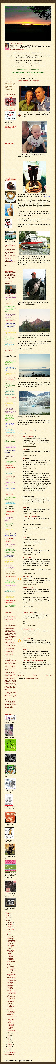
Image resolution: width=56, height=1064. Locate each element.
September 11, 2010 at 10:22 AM (29, 608)
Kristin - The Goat (28, 587)
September (10, 928)
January (10, 1046)
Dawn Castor (27, 638)
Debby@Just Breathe (29, 629)
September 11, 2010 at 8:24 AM (29, 584)
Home (35, 675)
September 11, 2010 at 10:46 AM (29, 625)
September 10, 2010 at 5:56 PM (29, 504)
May (9, 1039)
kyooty (25, 449)
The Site (9, 933)
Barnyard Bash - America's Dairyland (11, 987)
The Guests (10, 936)
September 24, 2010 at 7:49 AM (29, 668)
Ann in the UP (27, 557)
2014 (7, 913)
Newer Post (21, 675)
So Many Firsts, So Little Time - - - (11, 1016)
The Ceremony (10, 934)
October (10, 926)
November (10, 924)
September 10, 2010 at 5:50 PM (29, 492)
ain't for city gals (28, 436)
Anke (24, 458)
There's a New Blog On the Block (10, 947)
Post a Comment (22, 672)
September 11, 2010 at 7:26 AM (29, 554)
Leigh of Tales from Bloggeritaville (33, 660)
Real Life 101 (10, 943)
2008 (7, 1050)
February (10, 1044)
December (10, 922)
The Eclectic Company (20, 7)
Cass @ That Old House (30, 516)
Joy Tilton (26, 576)
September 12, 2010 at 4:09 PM (29, 657)
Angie (24, 649)
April (9, 1041)
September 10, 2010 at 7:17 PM (29, 513)
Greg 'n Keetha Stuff (9, 1054)
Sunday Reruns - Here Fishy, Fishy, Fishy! (11, 1006)
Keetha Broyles (17, 43)
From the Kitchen (28, 612)
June (9, 1037)
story (10, 260)
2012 (7, 917)
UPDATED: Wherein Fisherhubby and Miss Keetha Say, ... (11, 956)
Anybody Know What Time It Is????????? (11, 1011)
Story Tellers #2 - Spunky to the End (11, 998)
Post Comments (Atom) (32, 678)
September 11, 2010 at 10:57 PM (29, 646)
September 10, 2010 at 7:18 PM (29, 534)
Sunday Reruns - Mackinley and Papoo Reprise (11, 979)
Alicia (24, 537)
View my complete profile (17, 49)
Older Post (48, 675)
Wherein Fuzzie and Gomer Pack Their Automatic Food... (11, 1025)
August (9, 1033)
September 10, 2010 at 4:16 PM (29, 468)
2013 (7, 915)
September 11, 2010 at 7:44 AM (29, 573)
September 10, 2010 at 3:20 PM (29, 455)
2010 (7, 920)
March (9, 1042)
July (9, 1035)
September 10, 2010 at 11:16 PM (29, 545)
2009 (7, 1048)
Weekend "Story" (11, 941)
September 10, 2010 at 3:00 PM (29, 446)
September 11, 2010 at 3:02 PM (29, 635)
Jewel (24, 507)
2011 (7, 919)
